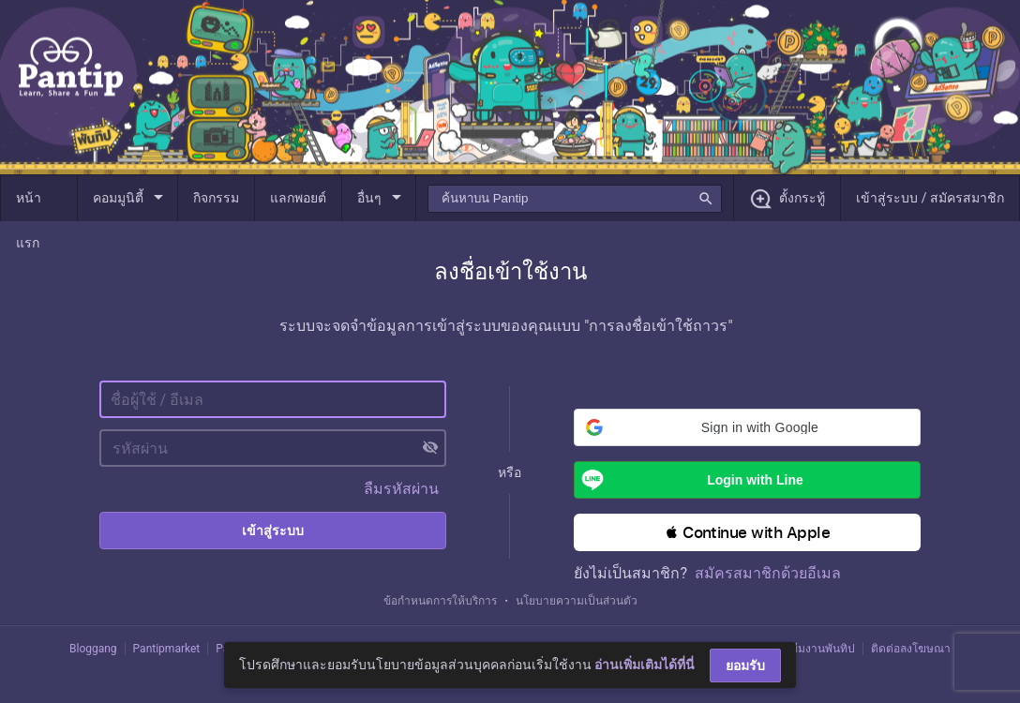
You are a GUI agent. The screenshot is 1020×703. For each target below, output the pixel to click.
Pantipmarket (167, 648)
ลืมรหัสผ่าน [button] (401, 489)
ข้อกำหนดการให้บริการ (440, 600)
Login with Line (688, 480)
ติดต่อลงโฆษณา (911, 648)
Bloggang (93, 648)
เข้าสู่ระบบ (273, 530)
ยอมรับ (745, 665)
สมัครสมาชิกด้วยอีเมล (768, 573)
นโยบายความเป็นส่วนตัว (577, 600)
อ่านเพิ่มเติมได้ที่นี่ (644, 664)
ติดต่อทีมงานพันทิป (808, 648)
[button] (747, 427)
